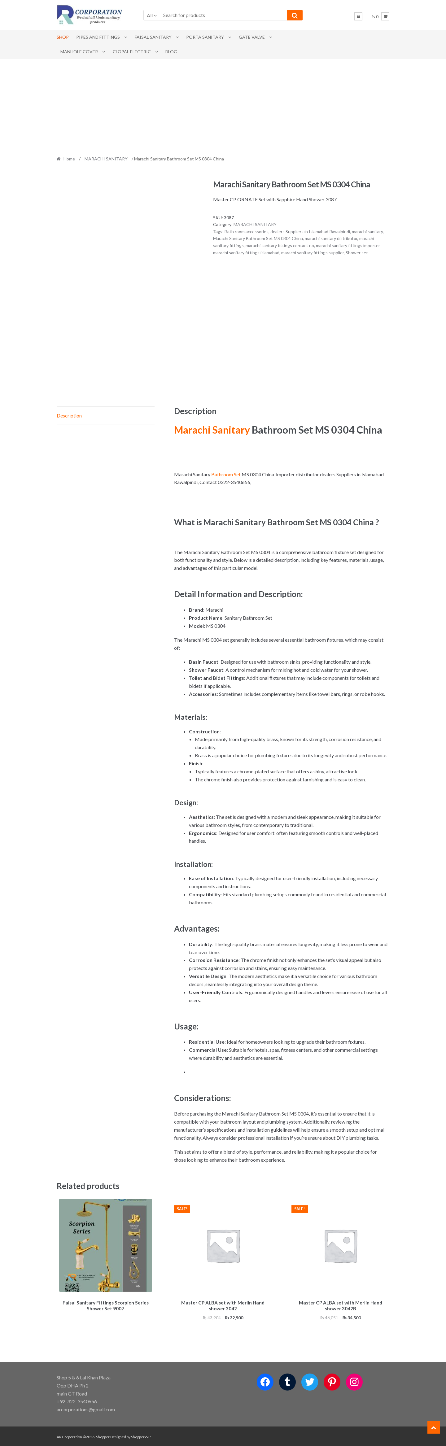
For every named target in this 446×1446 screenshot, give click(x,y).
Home (69, 158)
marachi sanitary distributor (331, 238)
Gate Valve (252, 37)
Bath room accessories (247, 231)
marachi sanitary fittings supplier (312, 252)
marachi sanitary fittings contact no (280, 245)
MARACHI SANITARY (106, 158)
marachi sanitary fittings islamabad (246, 252)
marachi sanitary (367, 231)
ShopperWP (140, 1435)
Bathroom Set (226, 474)
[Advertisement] (223, 105)
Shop (63, 37)
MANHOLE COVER (79, 51)
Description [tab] (69, 415)
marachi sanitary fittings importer (348, 245)
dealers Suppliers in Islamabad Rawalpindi (310, 231)
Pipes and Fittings (98, 37)
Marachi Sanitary (212, 430)
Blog (171, 51)
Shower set (357, 252)
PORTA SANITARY (205, 37)
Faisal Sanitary (153, 37)
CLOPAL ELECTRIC (132, 51)
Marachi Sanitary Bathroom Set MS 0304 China (258, 238)
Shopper (103, 1435)
